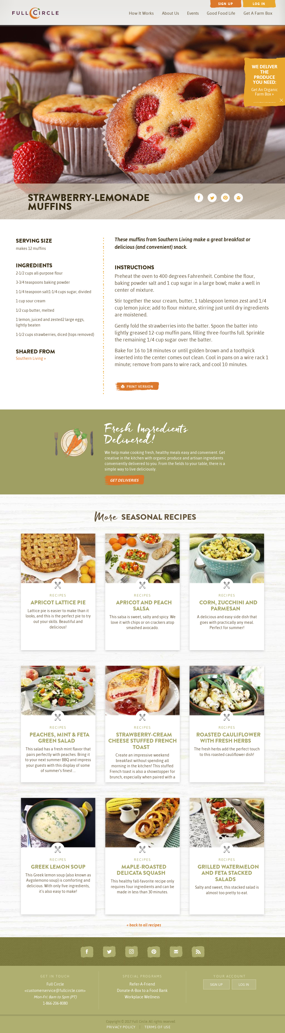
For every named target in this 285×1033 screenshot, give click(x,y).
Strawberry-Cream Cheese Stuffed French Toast (142, 741)
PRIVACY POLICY (121, 1027)
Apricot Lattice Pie (58, 603)
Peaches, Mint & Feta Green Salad (59, 738)
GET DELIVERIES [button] (124, 480)
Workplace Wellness (142, 996)
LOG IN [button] (244, 984)
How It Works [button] (141, 13)
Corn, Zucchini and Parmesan (228, 606)
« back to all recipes (144, 925)
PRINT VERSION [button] (137, 386)
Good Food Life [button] (221, 13)
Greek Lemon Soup (58, 867)
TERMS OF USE (157, 1027)
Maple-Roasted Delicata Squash (141, 870)
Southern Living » (31, 358)
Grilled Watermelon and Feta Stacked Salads (228, 874)
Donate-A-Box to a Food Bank (142, 990)
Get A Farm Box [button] (258, 13)
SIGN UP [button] (216, 984)
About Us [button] (170, 13)
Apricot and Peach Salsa (144, 606)
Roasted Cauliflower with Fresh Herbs (228, 738)
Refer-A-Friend (142, 984)
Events (193, 13)
